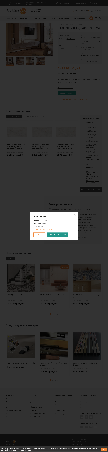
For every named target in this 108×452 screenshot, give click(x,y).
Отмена (39, 235)
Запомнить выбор (57, 235)
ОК (104, 449)
